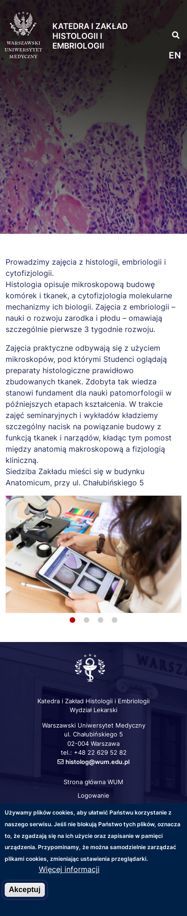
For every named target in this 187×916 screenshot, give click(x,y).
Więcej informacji (69, 869)
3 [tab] (100, 620)
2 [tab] (86, 620)
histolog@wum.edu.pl (97, 761)
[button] (171, 14)
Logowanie (93, 795)
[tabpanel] (93, 554)
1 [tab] (72, 620)
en (175, 55)
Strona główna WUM (93, 782)
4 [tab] (114, 620)
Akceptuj (25, 890)
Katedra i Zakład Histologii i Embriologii (90, 36)
